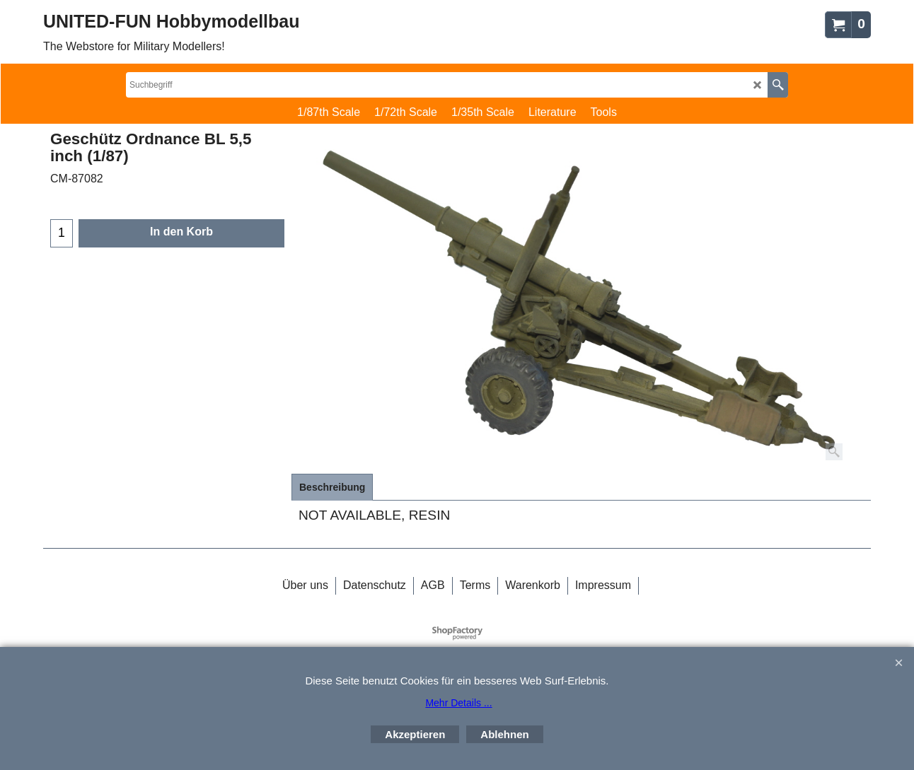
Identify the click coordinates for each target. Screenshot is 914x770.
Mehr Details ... (458, 702)
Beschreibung (332, 487)
